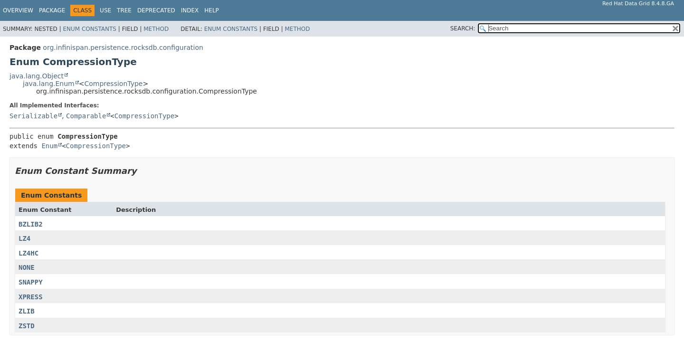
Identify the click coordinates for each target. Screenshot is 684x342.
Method (156, 29)
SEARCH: (462, 28)
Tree (124, 10)
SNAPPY (31, 282)
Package (52, 10)
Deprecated (156, 10)
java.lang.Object (37, 76)
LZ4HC (28, 253)
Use (105, 10)
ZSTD (27, 326)
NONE (27, 267)
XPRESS (31, 297)
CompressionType (113, 83)
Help (211, 10)
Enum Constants (89, 29)
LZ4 (24, 238)
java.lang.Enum (49, 83)
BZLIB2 (31, 224)
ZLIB (27, 311)
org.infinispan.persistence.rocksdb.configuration (123, 47)
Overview (18, 10)
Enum (49, 146)
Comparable (86, 116)
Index (190, 10)
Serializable (33, 116)
